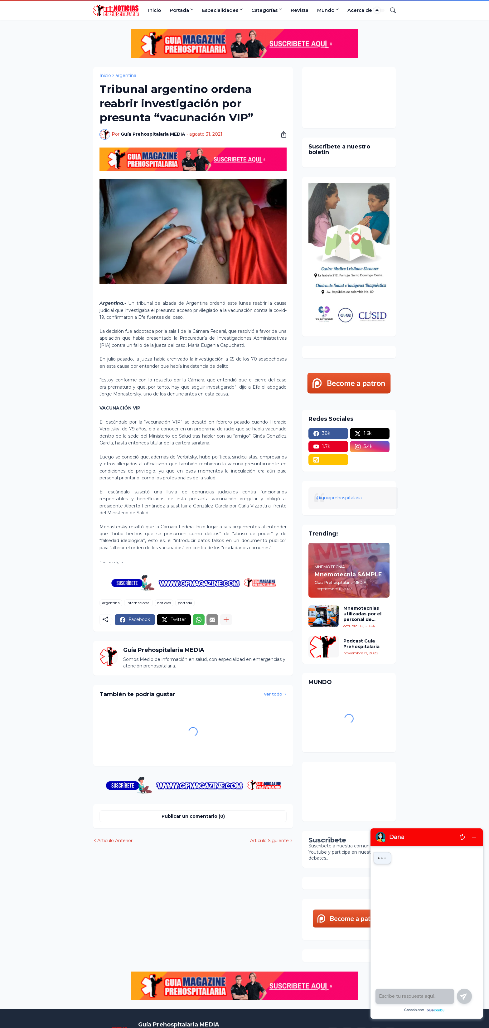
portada (185, 602)
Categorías (264, 10)
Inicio (154, 10)
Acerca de (359, 10)
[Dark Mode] (379, 10)
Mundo (325, 10)
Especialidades (220, 10)
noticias (164, 602)
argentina (125, 75)
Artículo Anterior (115, 840)
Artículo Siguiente (269, 840)
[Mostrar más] (226, 619)
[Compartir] (281, 134)
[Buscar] (390, 10)
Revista (299, 10)
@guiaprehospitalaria (339, 498)
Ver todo (273, 693)
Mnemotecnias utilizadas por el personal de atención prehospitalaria (362, 614)
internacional (138, 602)
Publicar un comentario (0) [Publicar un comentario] (193, 816)
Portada (179, 10)
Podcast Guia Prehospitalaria (361, 643)
